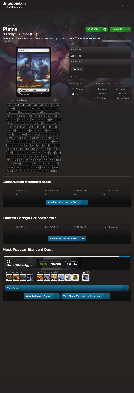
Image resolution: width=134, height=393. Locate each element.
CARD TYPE (76, 61)
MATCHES (56, 261)
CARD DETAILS (76, 83)
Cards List (9, 25)
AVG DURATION (72, 261)
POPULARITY (51, 190)
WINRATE (21, 190)
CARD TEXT (77, 49)
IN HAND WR (80, 190)
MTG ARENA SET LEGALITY (103, 83)
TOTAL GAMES (110, 190)
